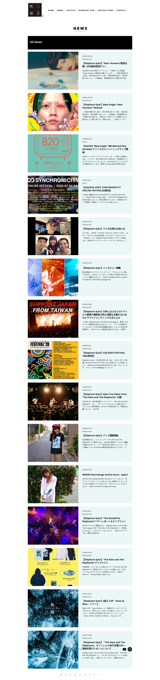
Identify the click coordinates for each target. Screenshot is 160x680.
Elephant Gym (87, 59)
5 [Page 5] (80, 675)
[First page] (61, 675)
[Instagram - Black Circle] (130, 649)
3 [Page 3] (70, 675)
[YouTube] (124, 649)
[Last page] (99, 675)
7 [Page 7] (89, 675)
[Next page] (94, 675)
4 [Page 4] (75, 675)
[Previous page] (66, 675)
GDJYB (84, 141)
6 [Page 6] (84, 675)
